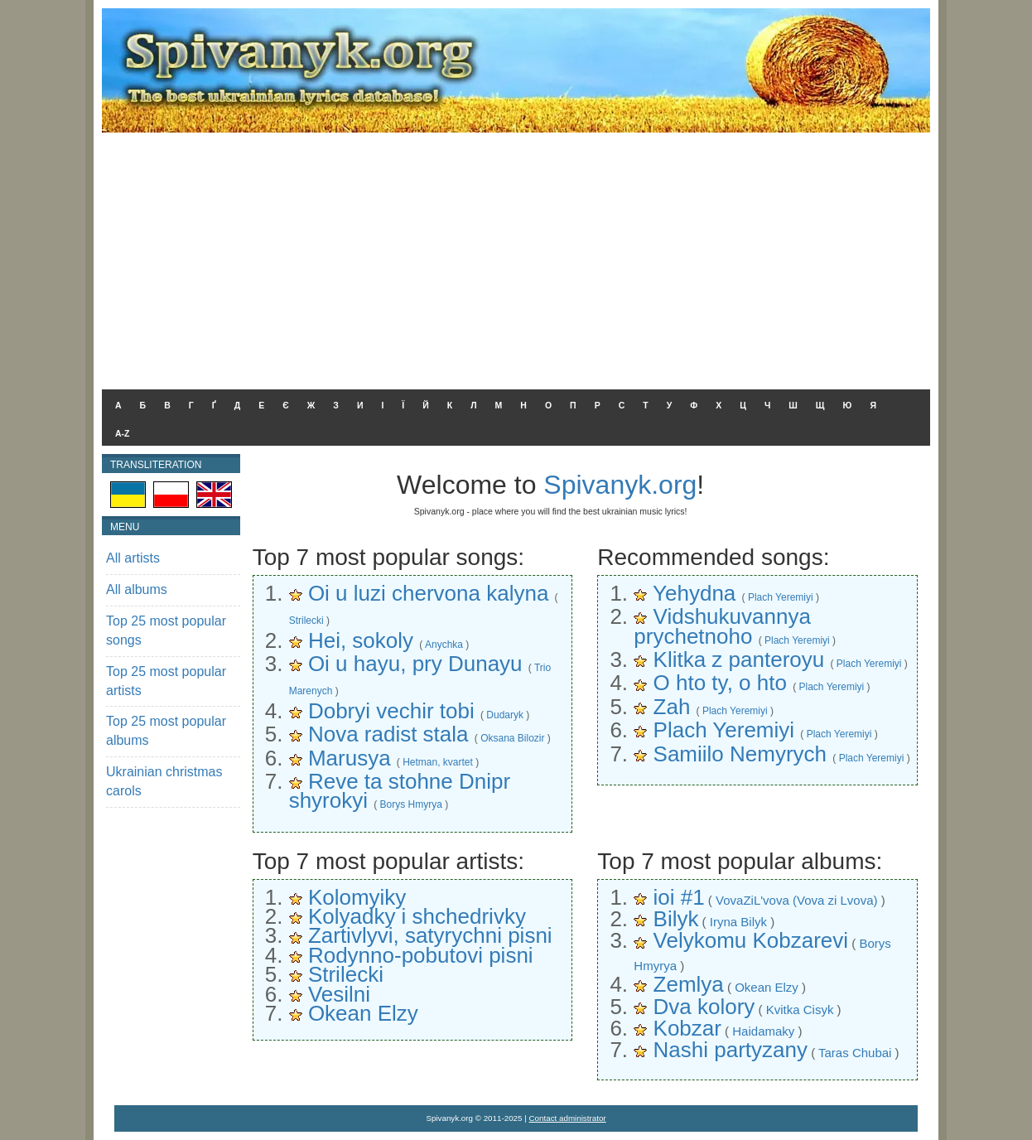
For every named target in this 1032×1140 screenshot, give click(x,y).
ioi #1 (679, 897)
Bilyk (676, 918)
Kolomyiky (357, 897)
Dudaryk (504, 715)
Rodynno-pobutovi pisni (420, 955)
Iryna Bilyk (738, 922)
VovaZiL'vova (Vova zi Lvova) (796, 900)
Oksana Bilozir (512, 738)
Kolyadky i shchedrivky (417, 916)
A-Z (122, 433)
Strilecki (306, 620)
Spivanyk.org (620, 485)
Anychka (444, 644)
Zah (672, 706)
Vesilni (339, 994)
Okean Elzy (363, 1013)
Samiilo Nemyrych (740, 753)
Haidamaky (763, 1031)
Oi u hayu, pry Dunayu (415, 663)
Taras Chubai (854, 1053)
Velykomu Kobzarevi (751, 940)
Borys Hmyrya (411, 804)
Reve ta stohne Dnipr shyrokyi (399, 791)
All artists (133, 558)
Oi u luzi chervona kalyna (428, 593)
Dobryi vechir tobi (391, 710)
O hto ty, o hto (720, 682)
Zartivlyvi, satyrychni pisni (430, 935)
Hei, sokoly (360, 640)
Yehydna (694, 593)
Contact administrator (567, 1118)
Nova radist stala (388, 734)
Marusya (349, 758)
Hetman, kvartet (438, 762)
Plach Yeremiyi (780, 597)
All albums (136, 589)
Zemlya (688, 984)
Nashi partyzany (730, 1049)
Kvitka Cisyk (800, 1009)
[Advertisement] (516, 257)
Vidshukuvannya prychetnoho (722, 626)
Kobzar (687, 1028)
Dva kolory (704, 1006)
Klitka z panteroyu (739, 659)
